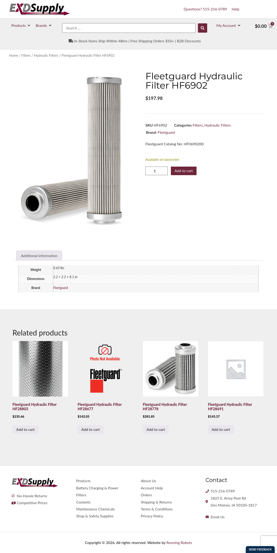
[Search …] (129, 28)
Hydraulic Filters (46, 55)
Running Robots (179, 542)
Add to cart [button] (25, 429)
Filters (26, 55)
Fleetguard (166, 132)
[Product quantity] (156, 171)
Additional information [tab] (39, 255)
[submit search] (202, 28)
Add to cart (184, 170)
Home (13, 55)
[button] (21, 25)
